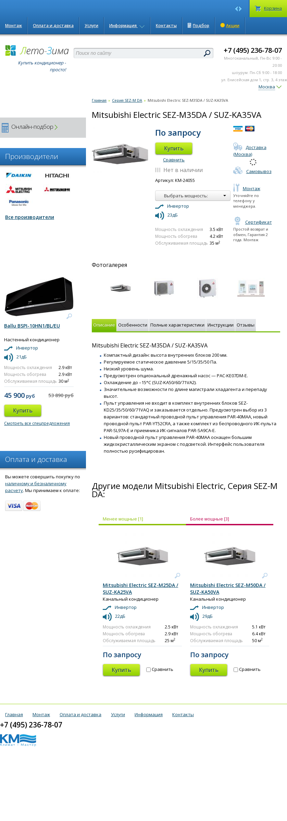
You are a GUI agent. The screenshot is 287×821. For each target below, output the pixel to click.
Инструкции (221, 325)
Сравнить (174, 160)
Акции (229, 25)
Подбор (198, 25)
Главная (99, 100)
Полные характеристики (177, 325)
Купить (174, 148)
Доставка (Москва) (249, 150)
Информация (127, 25)
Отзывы (245, 325)
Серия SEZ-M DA (127, 100)
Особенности (132, 325)
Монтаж (13, 25)
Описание (104, 325)
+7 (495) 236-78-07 (253, 50)
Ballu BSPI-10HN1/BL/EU (32, 325)
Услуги (91, 25)
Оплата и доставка (53, 25)
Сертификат (252, 222)
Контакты (166, 25)
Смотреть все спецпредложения (37, 423)
